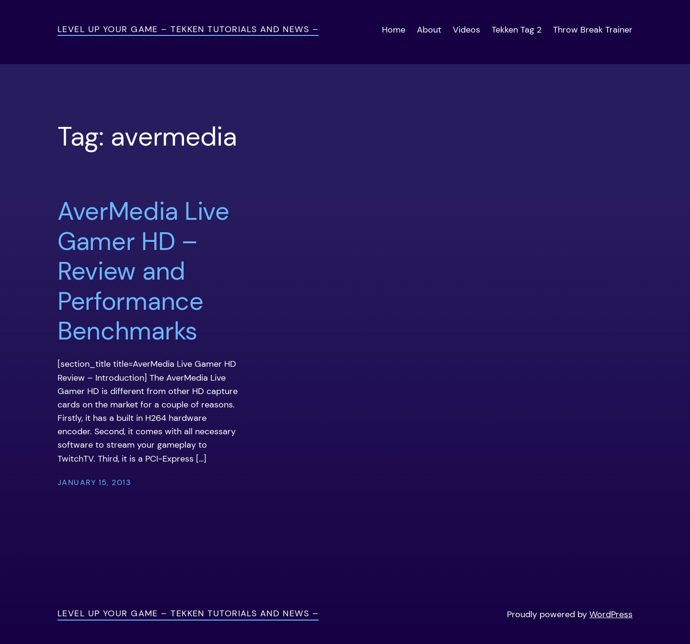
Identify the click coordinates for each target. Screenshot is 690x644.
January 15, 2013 (94, 482)
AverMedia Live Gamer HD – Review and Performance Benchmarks (144, 271)
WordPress (610, 614)
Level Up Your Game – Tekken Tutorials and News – (188, 29)
